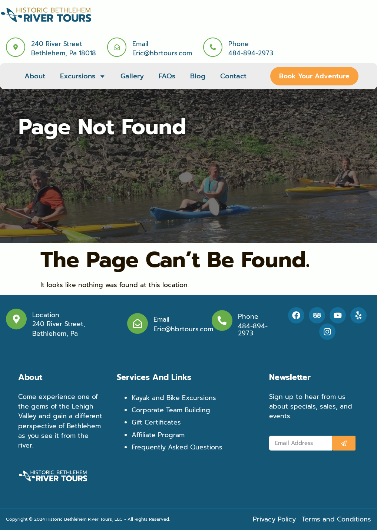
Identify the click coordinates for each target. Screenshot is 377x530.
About (34, 76)
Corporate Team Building (171, 410)
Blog (197, 76)
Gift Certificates (156, 422)
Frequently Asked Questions (177, 447)
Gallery (132, 76)
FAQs (167, 76)
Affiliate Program (158, 435)
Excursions (83, 76)
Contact (233, 76)
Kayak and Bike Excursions (174, 398)
